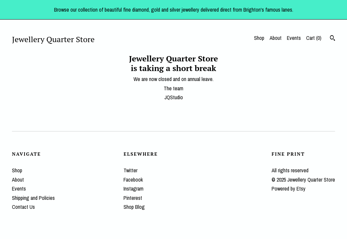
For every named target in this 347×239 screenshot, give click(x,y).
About (276, 37)
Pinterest (133, 197)
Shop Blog (134, 206)
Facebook (133, 179)
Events (294, 37)
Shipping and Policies (33, 197)
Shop (259, 37)
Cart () (313, 37)
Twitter (130, 170)
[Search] (332, 38)
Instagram (133, 188)
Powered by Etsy (288, 188)
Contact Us (23, 206)
